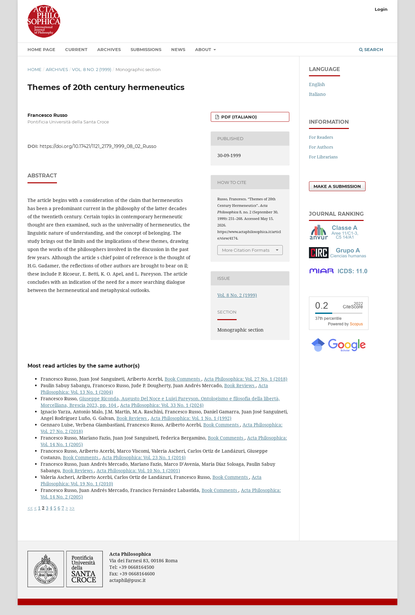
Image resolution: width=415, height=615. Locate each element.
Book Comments (183, 379)
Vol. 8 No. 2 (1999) (91, 69)
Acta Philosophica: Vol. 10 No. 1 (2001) (138, 470)
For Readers (321, 137)
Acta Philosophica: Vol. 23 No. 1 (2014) (144, 457)
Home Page (41, 49)
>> (72, 508)
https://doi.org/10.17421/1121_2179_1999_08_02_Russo (98, 146)
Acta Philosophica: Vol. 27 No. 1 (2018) (245, 379)
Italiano (317, 94)
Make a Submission (337, 186)
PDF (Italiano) (238, 116)
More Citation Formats (245, 250)
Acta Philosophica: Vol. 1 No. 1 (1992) (191, 418)
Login (381, 9)
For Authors (321, 147)
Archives (109, 49)
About (203, 49)
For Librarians (323, 157)
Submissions (146, 49)
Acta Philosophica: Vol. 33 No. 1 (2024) (162, 405)
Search (371, 49)
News (178, 49)
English (317, 84)
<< (30, 508)
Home (34, 69)
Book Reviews (240, 385)
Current (76, 49)
